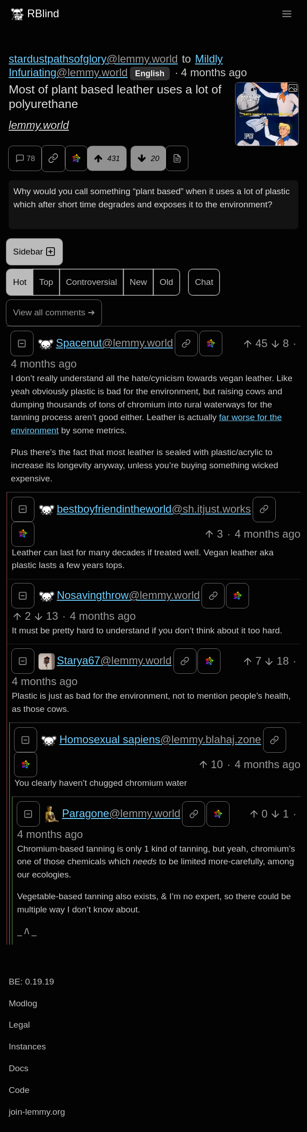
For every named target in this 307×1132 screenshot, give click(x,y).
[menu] (286, 13)
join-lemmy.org (37, 1112)
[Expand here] (266, 114)
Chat (204, 282)
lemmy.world (39, 125)
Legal (19, 1024)
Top (46, 282)
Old (166, 282)
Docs (19, 1068)
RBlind (34, 13)
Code (19, 1090)
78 (25, 158)
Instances (27, 1046)
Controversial (91, 282)
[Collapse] (22, 343)
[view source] (177, 158)
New (138, 282)
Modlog (23, 1003)
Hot (20, 282)
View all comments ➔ (54, 312)
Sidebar (34, 251)
